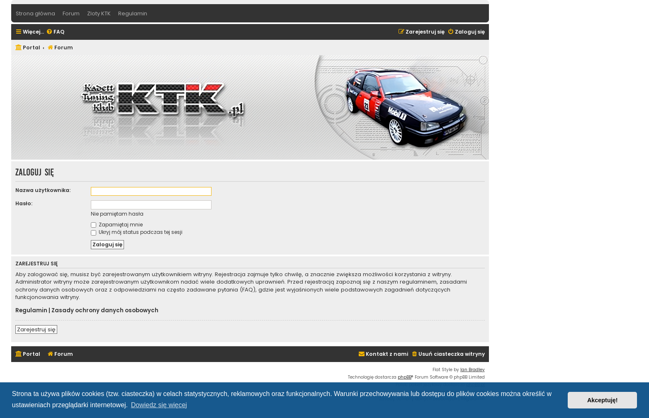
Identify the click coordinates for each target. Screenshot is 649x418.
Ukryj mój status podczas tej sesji (136, 232)
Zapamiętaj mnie (117, 224)
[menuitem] (55, 32)
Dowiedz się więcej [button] (159, 404)
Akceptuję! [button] (602, 400)
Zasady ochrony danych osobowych (104, 310)
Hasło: (23, 203)
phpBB (404, 377)
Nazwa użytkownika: (42, 190)
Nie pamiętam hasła (117, 214)
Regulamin (31, 310)
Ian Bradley (472, 370)
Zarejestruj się (36, 329)
